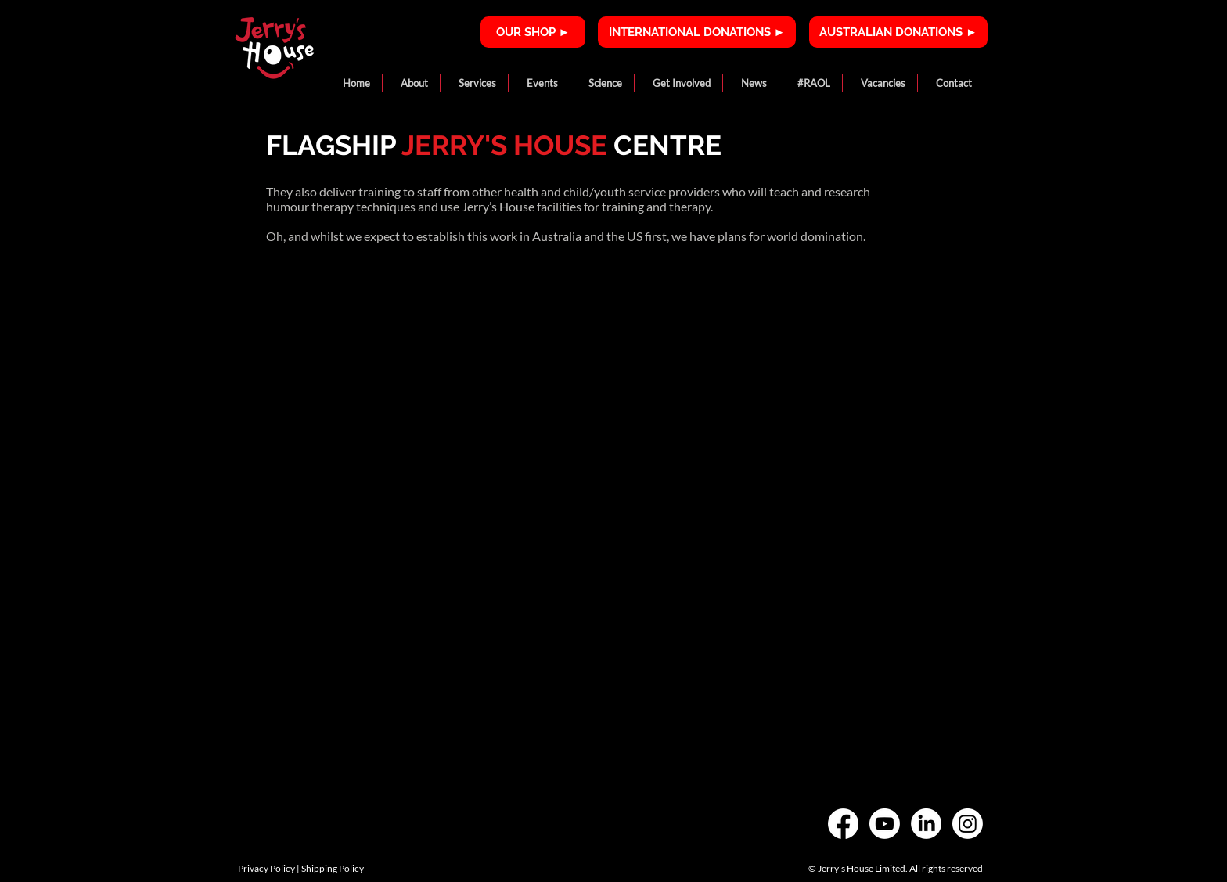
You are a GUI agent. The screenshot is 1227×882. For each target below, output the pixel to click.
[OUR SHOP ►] (532, 32)
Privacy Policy (266, 868)
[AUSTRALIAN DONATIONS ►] (898, 32)
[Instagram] (967, 823)
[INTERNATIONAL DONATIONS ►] (697, 32)
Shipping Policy (332, 868)
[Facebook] (843, 823)
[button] (411, 83)
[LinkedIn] (926, 823)
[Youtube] (884, 823)
